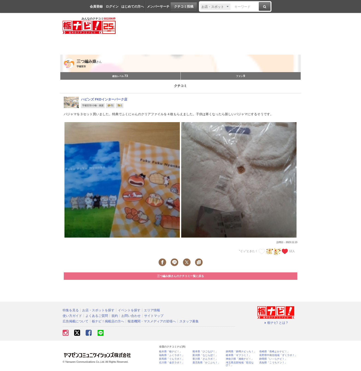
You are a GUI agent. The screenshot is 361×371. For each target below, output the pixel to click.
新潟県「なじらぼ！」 (205, 355)
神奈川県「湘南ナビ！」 (240, 359)
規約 (114, 316)
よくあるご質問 (96, 316)
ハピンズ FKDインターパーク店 (104, 99)
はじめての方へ (132, 6)
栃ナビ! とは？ (275, 322)
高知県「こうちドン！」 (273, 362)
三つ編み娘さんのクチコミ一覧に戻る (180, 276)
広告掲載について (75, 321)
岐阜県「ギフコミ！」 (238, 355)
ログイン (112, 6)
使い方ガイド (72, 316)
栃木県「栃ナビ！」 (170, 351)
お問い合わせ (131, 316)
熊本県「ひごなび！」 (205, 351)
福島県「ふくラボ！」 (171, 355)
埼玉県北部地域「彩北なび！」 (240, 363)
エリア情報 (152, 310)
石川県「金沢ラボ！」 (171, 362)
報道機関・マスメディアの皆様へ (152, 321)
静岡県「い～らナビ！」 (273, 359)
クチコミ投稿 (183, 6)
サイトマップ (153, 316)
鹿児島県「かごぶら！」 (206, 362)
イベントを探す (129, 310)
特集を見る (71, 310)
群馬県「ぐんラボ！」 (171, 359)
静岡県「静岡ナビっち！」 (241, 351)
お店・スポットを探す (98, 310)
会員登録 (96, 6)
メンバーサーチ (158, 6)
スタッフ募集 (189, 321)
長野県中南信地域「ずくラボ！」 (278, 355)
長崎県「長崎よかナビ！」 (274, 351)
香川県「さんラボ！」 (205, 359)
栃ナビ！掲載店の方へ (108, 321)
